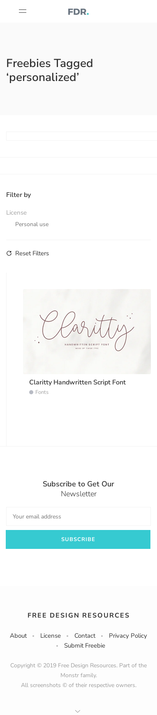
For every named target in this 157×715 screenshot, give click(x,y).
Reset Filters (27, 253)
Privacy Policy (128, 636)
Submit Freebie (84, 645)
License (50, 636)
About (18, 636)
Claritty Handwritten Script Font (77, 382)
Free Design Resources (79, 615)
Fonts (41, 392)
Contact (84, 636)
